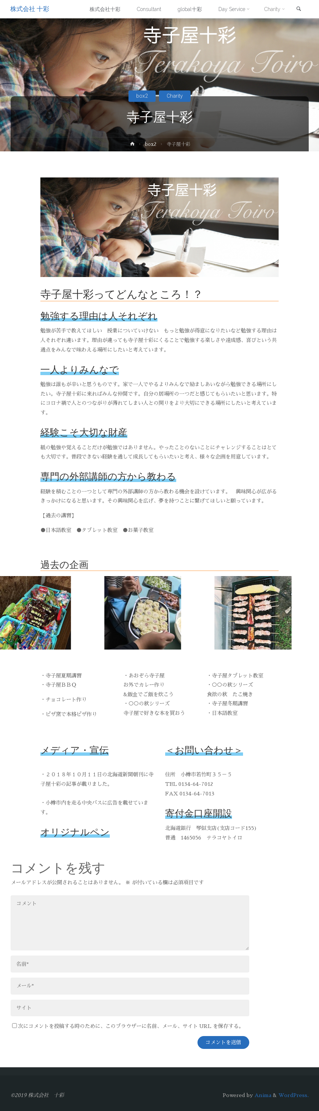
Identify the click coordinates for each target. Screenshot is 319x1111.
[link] (298, 9)
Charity (175, 96)
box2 (142, 96)
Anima (262, 1095)
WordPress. (293, 1095)
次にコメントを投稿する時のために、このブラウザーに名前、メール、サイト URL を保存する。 (128, 1026)
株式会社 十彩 (30, 9)
